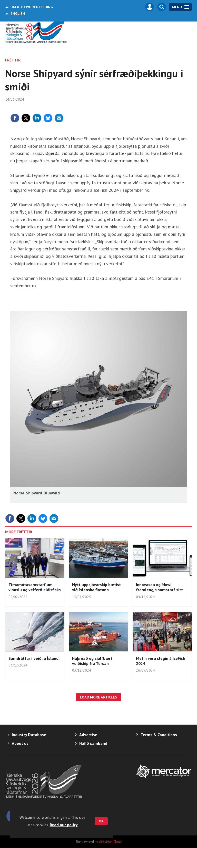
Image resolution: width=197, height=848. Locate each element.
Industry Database (29, 734)
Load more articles (98, 697)
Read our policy (64, 824)
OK (101, 821)
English (18, 14)
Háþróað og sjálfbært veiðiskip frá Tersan (92, 661)
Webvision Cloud (110, 842)
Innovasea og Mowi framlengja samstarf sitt (159, 587)
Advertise (88, 734)
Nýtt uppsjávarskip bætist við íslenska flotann (96, 587)
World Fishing (32, 7)
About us (20, 743)
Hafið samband (93, 743)
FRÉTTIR (13, 59)
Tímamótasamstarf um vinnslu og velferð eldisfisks (34, 587)
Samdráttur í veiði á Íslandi (34, 658)
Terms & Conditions (159, 734)
